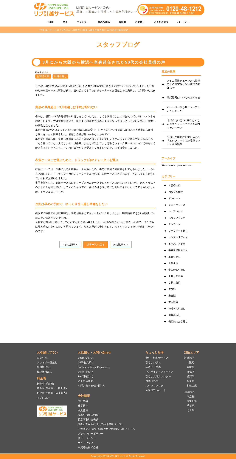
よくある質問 (161, 22)
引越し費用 (174, 282)
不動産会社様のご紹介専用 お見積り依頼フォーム (106, 429)
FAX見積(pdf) (85, 376)
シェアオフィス (176, 205)
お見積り (140, 22)
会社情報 (83, 401)
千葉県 (190, 405)
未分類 (172, 289)
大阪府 (190, 362)
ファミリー (83, 22)
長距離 (122, 22)
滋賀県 (190, 376)
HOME (50, 22)
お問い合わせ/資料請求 (91, 385)
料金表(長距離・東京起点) (52, 392)
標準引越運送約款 (88, 414)
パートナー (183, 22)
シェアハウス (175, 211)
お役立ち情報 (175, 192)
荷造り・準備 (153, 367)
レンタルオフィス (178, 237)
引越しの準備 (175, 276)
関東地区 (189, 391)
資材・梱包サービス (156, 357)
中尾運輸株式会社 (88, 447)
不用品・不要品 (176, 243)
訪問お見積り (85, 371)
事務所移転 (104, 22)
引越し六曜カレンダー (158, 376)
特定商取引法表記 (88, 419)
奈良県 (190, 381)
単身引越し (60, 76)
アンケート (174, 198)
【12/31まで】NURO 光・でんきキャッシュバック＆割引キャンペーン (183, 124)
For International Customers (94, 367)
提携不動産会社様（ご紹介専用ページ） (101, 424)
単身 (65, 22)
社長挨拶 (83, 405)
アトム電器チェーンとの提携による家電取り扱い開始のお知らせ (183, 84)
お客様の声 (43, 76)
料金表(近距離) (45, 383)
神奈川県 (192, 401)
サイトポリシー (87, 438)
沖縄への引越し (176, 308)
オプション (43, 397)
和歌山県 (192, 385)
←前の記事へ (70, 244)
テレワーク (174, 224)
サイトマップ (85, 442)
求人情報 (173, 302)
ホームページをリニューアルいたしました (183, 109)
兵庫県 (190, 367)
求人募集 (83, 410)
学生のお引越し (176, 269)
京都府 (190, 371)
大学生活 (173, 263)
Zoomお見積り (86, 357)
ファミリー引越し (178, 231)
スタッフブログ (176, 218)
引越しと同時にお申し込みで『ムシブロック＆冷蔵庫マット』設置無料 (183, 141)
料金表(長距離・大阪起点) (52, 388)
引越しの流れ (153, 362)
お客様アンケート (155, 390)
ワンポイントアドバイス (159, 371)
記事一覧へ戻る (95, 244)
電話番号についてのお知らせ (183, 97)
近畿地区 (189, 357)
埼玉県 (190, 410)
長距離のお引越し (178, 321)
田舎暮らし (174, 315)
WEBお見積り (86, 362)
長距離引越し (44, 371)
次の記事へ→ (120, 244)
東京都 (190, 396)
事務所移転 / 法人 (177, 250)
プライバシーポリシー (90, 433)
